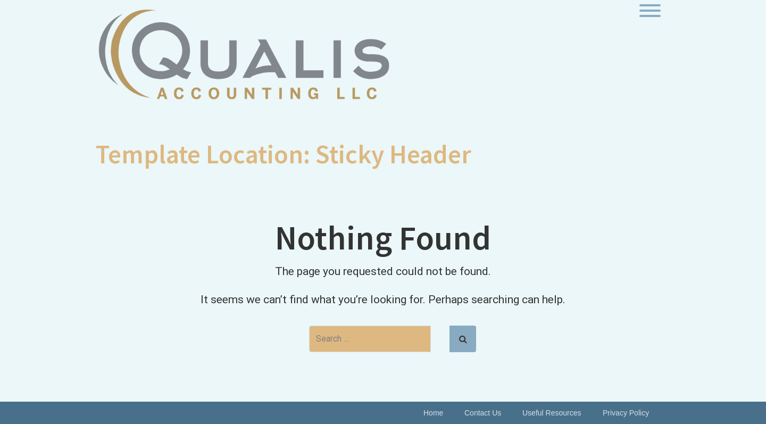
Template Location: (283, 154)
